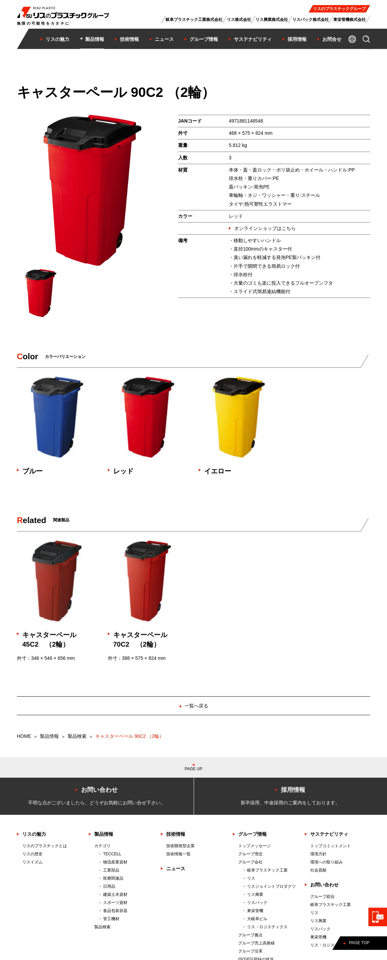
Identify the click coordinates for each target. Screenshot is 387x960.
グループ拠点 (250, 935)
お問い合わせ (324, 884)
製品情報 (49, 736)
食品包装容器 (115, 910)
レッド (123, 471)
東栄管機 (255, 910)
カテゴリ (102, 846)
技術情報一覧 (178, 854)
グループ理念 (250, 854)
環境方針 (318, 854)
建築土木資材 (115, 894)
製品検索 (77, 736)
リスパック (257, 902)
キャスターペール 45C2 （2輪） (52, 639)
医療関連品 (113, 878)
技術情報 (175, 834)
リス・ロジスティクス (267, 927)
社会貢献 (318, 870)
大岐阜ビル (257, 918)
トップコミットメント (330, 846)
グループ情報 (252, 834)
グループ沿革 (250, 951)
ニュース (175, 868)
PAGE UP (193, 769)
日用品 (109, 886)
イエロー (217, 471)
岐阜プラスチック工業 (267, 870)
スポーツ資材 (115, 902)
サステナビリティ (329, 834)
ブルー (32, 471)
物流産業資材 (115, 862)
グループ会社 (250, 862)
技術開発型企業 (180, 846)
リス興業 (255, 894)
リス (251, 878)
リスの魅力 (34, 834)
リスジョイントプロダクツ (271, 886)
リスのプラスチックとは (44, 846)
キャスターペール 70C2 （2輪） (143, 639)
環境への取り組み (326, 862)
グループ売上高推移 (256, 943)
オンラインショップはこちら (265, 228)
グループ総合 (322, 896)
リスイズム (32, 862)
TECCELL (112, 854)
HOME (24, 736)
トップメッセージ (254, 846)
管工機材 (111, 918)
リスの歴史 (32, 854)
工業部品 (111, 870)
